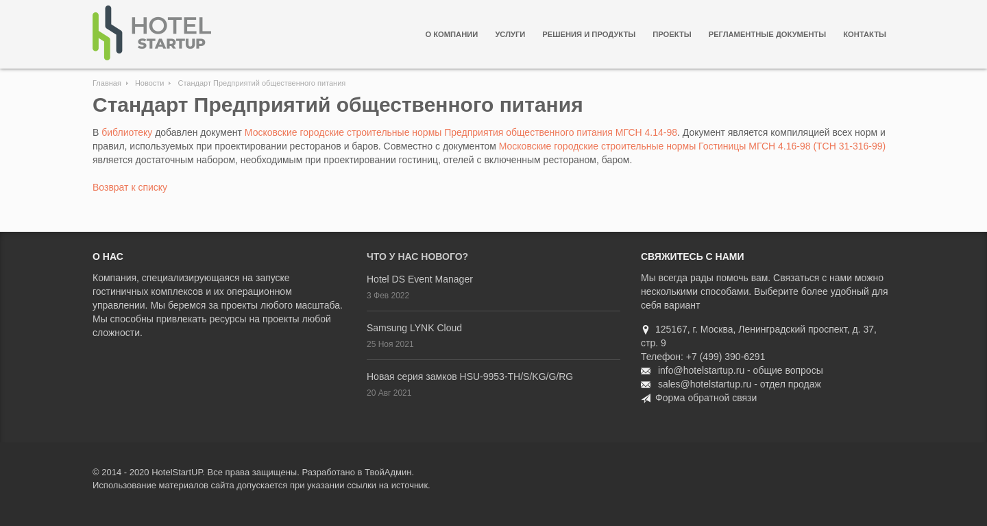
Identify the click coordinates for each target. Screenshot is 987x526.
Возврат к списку (130, 187)
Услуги (510, 34)
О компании (451, 34)
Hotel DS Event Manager (420, 279)
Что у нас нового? (417, 256)
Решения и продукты (588, 34)
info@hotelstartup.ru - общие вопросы (740, 370)
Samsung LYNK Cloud (414, 327)
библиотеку (126, 132)
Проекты (672, 34)
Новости (149, 83)
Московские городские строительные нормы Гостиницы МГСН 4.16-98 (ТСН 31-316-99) (692, 146)
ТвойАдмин (388, 472)
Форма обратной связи (706, 397)
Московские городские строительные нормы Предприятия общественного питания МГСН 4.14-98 (461, 132)
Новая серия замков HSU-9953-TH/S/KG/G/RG (470, 376)
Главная (107, 83)
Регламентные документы (768, 34)
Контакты (864, 34)
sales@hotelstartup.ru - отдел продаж (739, 384)
